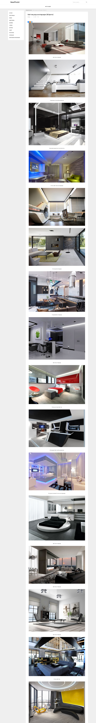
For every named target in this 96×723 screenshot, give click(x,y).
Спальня (11, 35)
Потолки (11, 32)
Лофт (10, 30)
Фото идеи (48, 6)
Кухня (10, 13)
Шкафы (11, 22)
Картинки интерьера (14, 37)
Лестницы (12, 15)
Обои (10, 17)
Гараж (10, 25)
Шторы (11, 27)
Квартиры (11, 20)
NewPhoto (14, 2)
